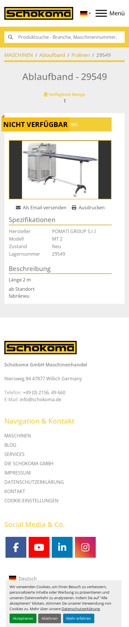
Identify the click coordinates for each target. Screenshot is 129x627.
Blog (10, 445)
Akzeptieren (23, 618)
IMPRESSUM (17, 473)
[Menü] (101, 13)
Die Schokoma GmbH (29, 463)
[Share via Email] (42, 207)
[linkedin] (62, 547)
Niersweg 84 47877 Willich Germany (43, 378)
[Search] (64, 37)
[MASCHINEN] (18, 55)
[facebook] (15, 547)
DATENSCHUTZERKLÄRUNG (34, 482)
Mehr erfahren (78, 618)
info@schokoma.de (40, 399)
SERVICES (14, 454)
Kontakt (14, 491)
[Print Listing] (88, 207)
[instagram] (85, 547)
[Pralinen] (80, 55)
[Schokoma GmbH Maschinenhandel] (40, 347)
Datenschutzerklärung (81, 608)
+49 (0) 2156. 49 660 (44, 392)
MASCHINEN (17, 435)
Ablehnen (49, 618)
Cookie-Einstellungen (31, 500)
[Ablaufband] (52, 55)
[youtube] (39, 547)
